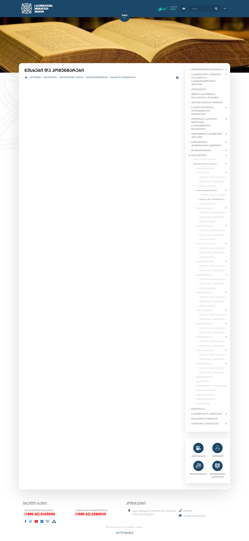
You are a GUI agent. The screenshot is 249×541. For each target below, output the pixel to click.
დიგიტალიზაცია (201, 150)
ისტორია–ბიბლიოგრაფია (212, 177)
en (225, 8)
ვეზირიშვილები (204, 323)
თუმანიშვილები (204, 292)
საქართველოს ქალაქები (206, 413)
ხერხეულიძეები (204, 363)
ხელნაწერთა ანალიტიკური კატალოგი (206, 144)
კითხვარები (198, 89)
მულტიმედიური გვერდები (207, 69)
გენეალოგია (50, 77)
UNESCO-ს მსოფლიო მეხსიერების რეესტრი (205, 96)
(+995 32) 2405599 (39, 514)
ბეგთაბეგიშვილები (206, 390)
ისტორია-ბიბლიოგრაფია (212, 194)
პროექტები (35, 77)
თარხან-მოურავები (206, 243)
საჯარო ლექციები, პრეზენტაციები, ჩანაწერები (202, 110)
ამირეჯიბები (202, 172)
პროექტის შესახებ (205, 168)
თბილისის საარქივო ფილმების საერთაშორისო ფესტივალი (204, 123)
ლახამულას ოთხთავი (204, 418)
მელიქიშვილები (204, 337)
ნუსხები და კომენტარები (122, 77)
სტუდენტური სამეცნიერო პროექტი (206, 135)
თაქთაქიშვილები (205, 226)
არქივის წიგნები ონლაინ (206, 102)
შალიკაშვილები (204, 377)
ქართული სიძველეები (205, 423)
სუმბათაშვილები (204, 310)
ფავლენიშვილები (205, 261)
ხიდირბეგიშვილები (206, 399)
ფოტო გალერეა (207, 186)
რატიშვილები (203, 403)
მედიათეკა (198, 408)
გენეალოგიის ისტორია (205, 159)
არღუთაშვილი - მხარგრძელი (211, 385)
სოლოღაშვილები (205, 350)
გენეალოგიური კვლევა (71, 77)
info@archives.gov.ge (194, 516)
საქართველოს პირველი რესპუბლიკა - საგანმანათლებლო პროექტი (206, 79)
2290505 (187, 511)
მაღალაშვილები (204, 208)
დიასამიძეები (203, 381)
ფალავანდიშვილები (96, 77)
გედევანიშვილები (205, 394)
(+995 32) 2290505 (90, 514)
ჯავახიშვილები (204, 274)
